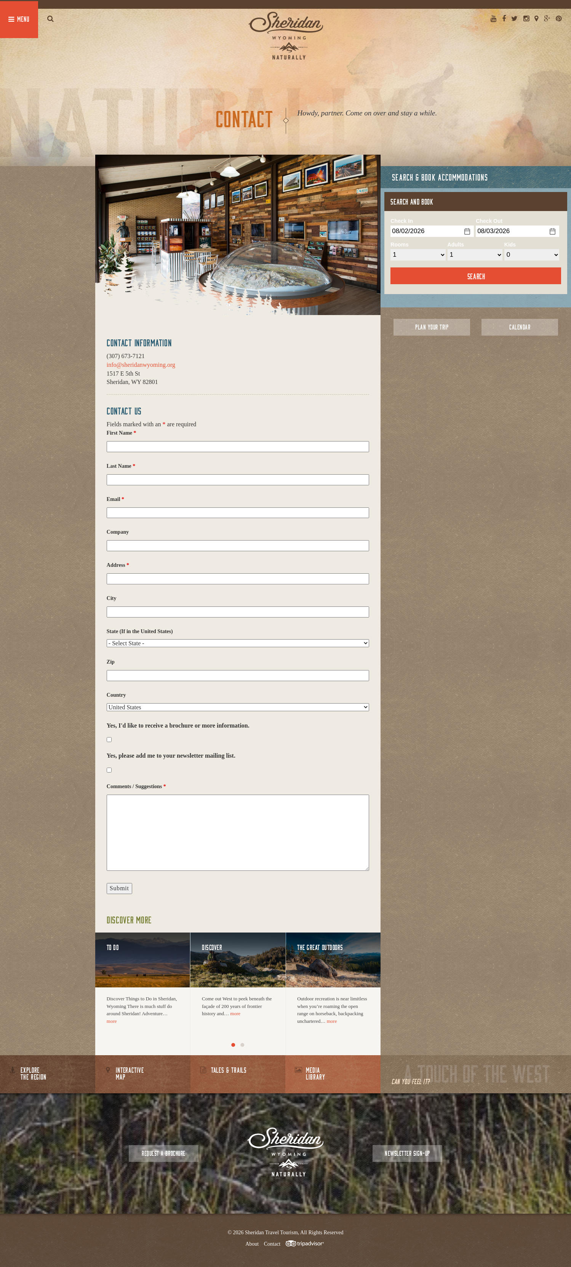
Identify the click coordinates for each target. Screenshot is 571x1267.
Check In (401, 221)
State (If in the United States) (140, 631)
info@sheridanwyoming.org (141, 365)
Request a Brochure (163, 1153)
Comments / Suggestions (136, 786)
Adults (456, 245)
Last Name (121, 466)
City (112, 598)
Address (118, 565)
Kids (510, 245)
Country (116, 695)
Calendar (519, 327)
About (252, 1244)
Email (115, 499)
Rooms (399, 245)
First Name (121, 433)
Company (118, 532)
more (112, 1021)
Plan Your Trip (431, 327)
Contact (272, 1244)
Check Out (489, 221)
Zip (111, 662)
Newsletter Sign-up (407, 1153)
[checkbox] (109, 739)
